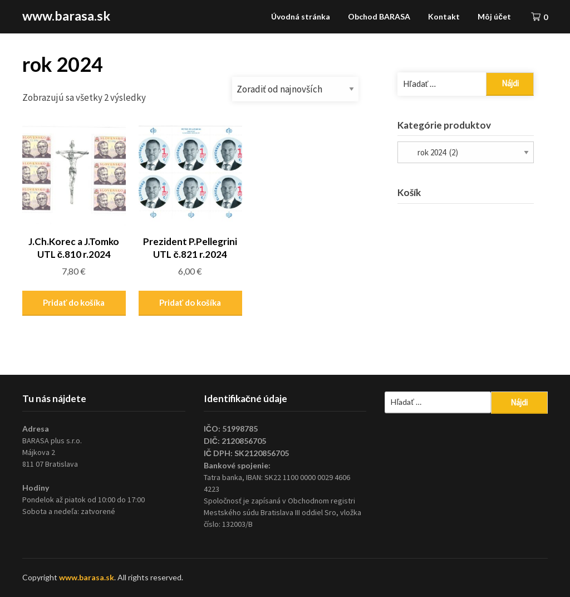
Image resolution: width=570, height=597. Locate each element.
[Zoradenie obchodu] (295, 89)
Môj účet (494, 16)
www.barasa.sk (66, 15)
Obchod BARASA (379, 16)
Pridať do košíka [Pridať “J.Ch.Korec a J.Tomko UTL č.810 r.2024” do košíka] (74, 302)
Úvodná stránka (300, 16)
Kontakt (444, 16)
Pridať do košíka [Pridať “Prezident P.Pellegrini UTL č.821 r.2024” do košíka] (190, 302)
